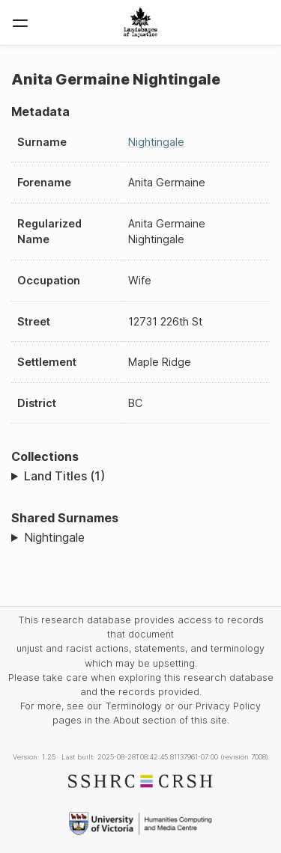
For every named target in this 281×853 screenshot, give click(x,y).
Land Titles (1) (64, 475)
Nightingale (156, 141)
